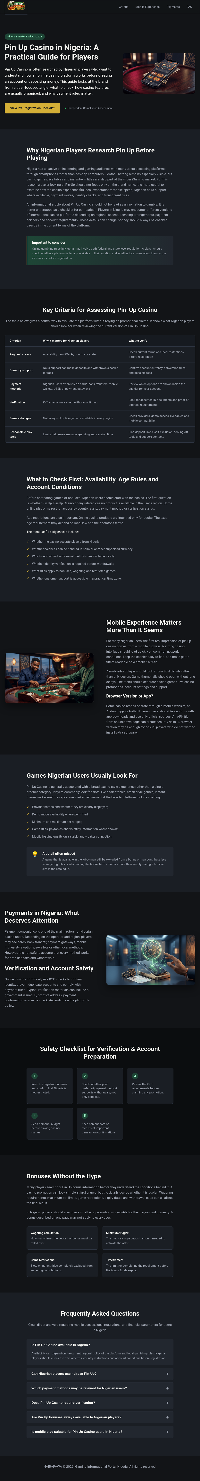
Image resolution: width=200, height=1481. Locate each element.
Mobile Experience (148, 7)
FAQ (189, 7)
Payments (173, 7)
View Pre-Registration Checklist (32, 108)
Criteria (124, 7)
